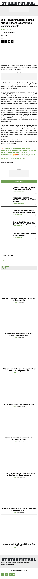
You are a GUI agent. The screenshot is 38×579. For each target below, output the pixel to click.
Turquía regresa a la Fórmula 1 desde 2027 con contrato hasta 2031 (19, 545)
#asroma (9, 155)
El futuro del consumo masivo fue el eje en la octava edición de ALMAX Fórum (19, 439)
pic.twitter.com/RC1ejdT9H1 (26, 155)
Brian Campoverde (21, 372)
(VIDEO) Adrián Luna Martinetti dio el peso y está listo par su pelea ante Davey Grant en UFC (19, 370)
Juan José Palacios (21, 406)
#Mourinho (7, 148)
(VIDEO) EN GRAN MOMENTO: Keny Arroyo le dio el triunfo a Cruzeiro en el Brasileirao (24, 199)
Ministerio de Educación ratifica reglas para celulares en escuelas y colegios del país (19, 509)
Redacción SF (21, 441)
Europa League (5, 29)
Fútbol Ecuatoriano (17, 214)
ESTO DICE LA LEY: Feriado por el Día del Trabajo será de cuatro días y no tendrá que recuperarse (19, 474)
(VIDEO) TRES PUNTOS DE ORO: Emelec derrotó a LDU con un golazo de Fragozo (24, 211)
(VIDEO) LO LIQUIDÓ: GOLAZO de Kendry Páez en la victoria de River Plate (24, 188)
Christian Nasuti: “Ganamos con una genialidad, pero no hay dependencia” (24, 223)
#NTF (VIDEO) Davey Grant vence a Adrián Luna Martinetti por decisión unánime (19, 299)
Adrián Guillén (11, 32)
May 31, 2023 (23, 158)
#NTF (16, 302)
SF (10, 29)
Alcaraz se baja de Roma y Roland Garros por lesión (19, 404)
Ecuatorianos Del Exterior (18, 191)
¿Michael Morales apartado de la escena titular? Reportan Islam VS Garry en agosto (19, 334)
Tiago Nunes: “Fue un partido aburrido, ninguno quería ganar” (24, 234)
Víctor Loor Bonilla (21, 477)
